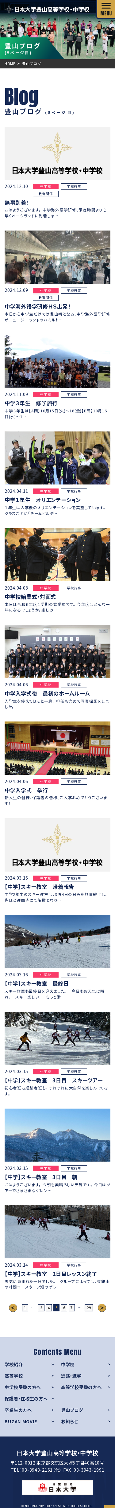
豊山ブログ (72, 1410)
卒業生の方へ (18, 1410)
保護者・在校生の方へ (26, 1398)
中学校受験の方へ (23, 1387)
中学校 (68, 1364)
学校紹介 (14, 1364)
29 (89, 1307)
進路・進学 (71, 1375)
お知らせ (69, 1421)
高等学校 (14, 1375)
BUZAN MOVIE (21, 1421)
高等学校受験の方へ (81, 1387)
